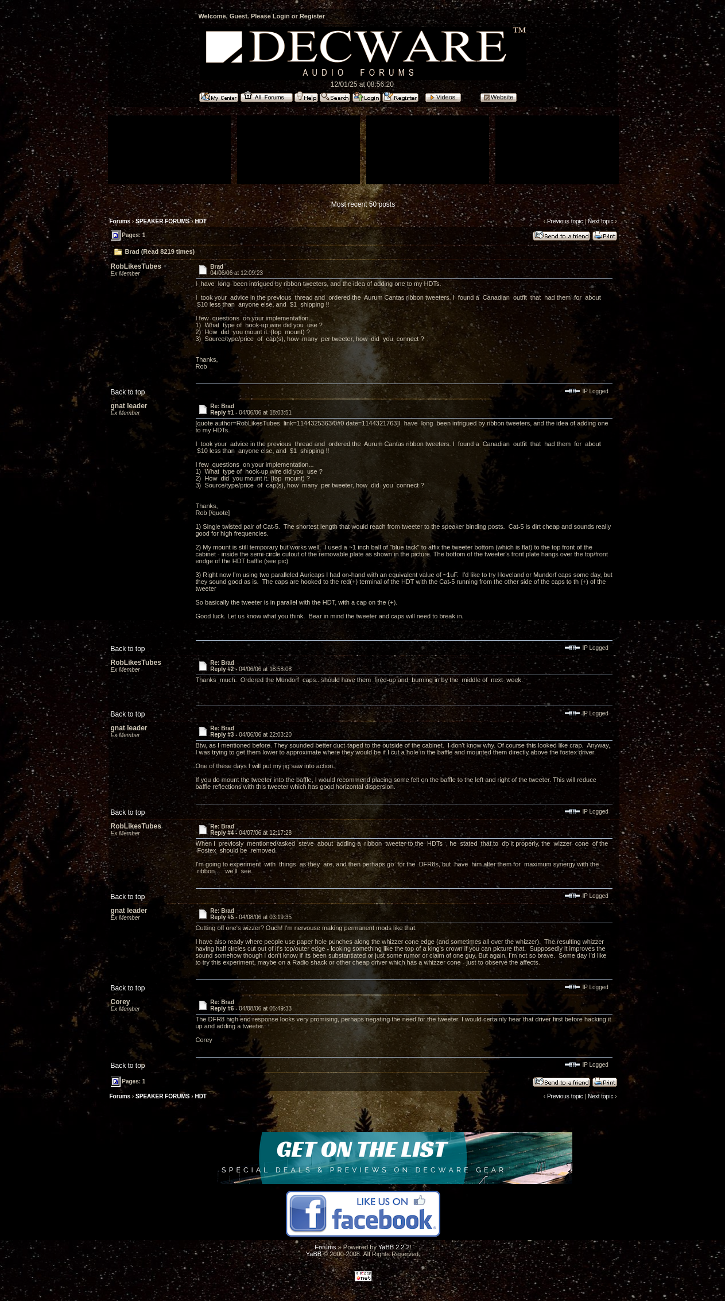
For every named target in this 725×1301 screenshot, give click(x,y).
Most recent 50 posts (363, 204)
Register (312, 16)
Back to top (128, 392)
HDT (201, 221)
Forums (120, 221)
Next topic (600, 221)
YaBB (313, 1253)
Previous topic (565, 221)
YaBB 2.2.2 (394, 1247)
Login (281, 16)
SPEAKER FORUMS (162, 221)
